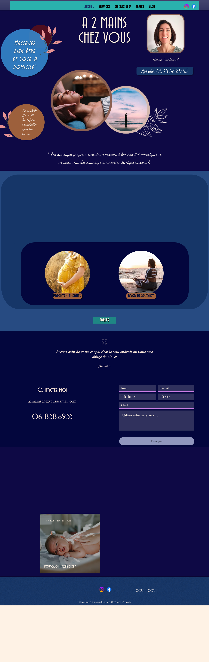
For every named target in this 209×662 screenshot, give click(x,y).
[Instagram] (186, 6)
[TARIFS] (104, 320)
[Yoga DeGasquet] (141, 296)
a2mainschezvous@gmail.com (52, 401)
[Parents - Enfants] (67, 296)
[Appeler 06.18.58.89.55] (165, 71)
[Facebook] (193, 6)
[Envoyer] (156, 441)
